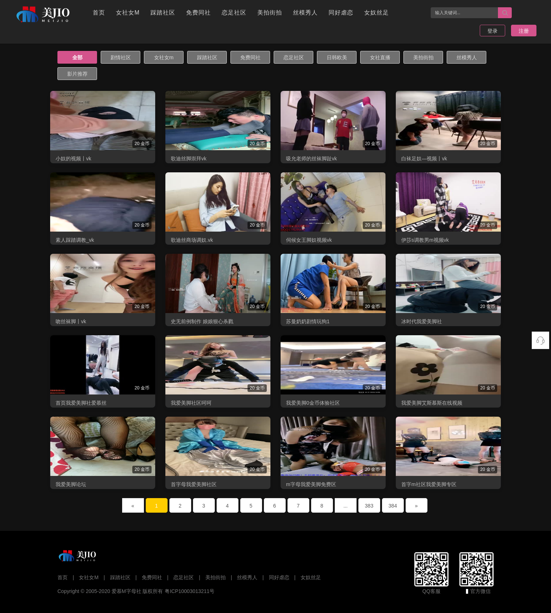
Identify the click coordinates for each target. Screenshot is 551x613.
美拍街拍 (269, 12)
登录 (492, 31)
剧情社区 (120, 57)
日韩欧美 (337, 57)
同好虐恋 (341, 12)
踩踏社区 (162, 12)
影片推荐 (77, 74)
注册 (524, 31)
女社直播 (380, 57)
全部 (77, 57)
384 (393, 506)
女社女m (164, 57)
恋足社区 (234, 12)
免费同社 (198, 12)
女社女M (128, 12)
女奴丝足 (376, 12)
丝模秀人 (305, 12)
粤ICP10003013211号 (189, 591)
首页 (99, 12)
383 (369, 506)
